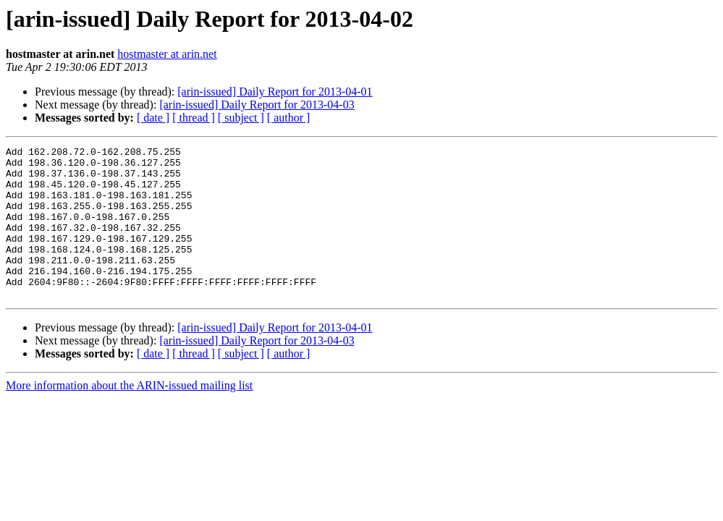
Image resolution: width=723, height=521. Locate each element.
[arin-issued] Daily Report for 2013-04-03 (256, 104)
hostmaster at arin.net (166, 54)
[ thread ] (193, 117)
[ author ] (288, 117)
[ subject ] (241, 117)
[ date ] (153, 117)
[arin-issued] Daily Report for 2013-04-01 (274, 91)
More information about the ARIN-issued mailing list (129, 416)
